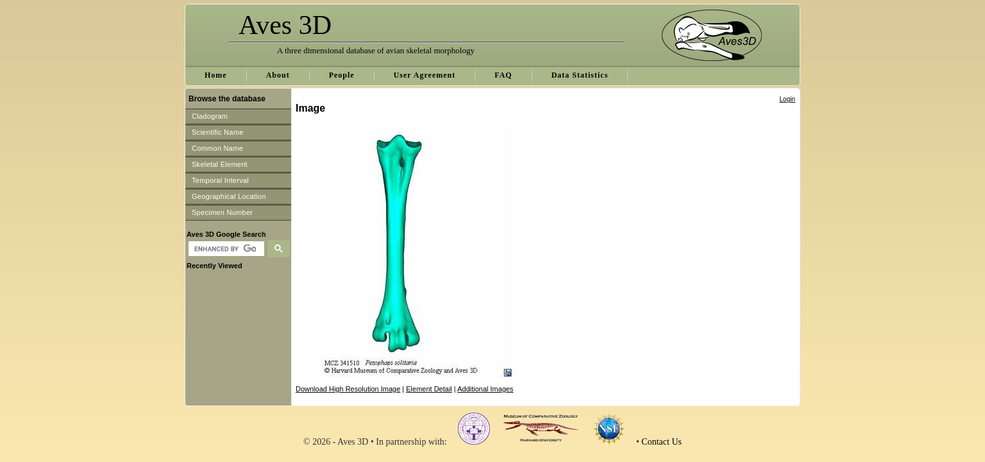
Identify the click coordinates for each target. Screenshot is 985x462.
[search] (224, 248)
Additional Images (485, 389)
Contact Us (661, 442)
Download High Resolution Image (348, 389)
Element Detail (429, 389)
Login (787, 99)
